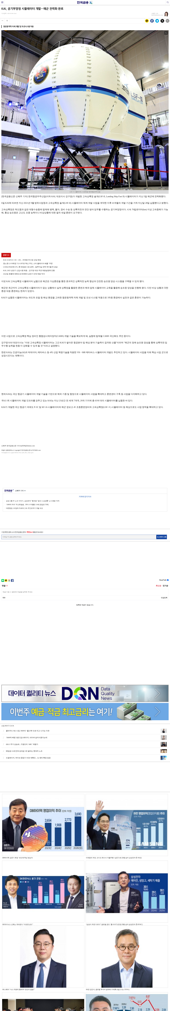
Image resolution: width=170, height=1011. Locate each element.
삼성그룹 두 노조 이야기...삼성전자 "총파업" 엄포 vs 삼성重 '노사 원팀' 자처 (32, 501)
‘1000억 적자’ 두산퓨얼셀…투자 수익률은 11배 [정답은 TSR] (27, 504)
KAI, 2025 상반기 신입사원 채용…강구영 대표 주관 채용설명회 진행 (29, 270)
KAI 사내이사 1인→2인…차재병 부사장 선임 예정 (22, 260)
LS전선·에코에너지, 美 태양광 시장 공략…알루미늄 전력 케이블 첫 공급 (30, 267)
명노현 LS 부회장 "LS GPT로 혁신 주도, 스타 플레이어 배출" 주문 (28, 263)
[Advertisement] (85, 233)
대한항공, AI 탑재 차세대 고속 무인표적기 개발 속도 (24, 508)
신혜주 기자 (20, 490)
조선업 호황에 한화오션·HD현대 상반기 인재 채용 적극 (24, 274)
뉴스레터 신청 (161, 537)
